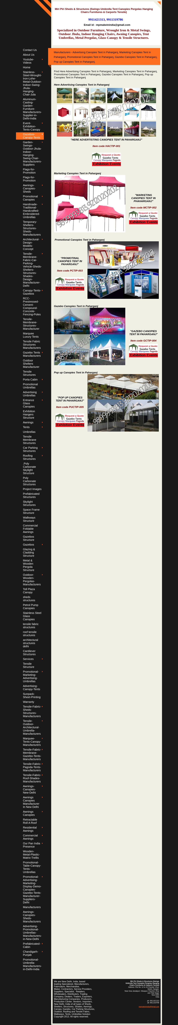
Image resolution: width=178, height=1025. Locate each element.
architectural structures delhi (30, 643)
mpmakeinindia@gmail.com (149, 1007)
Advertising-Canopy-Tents (31, 687)
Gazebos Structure (28, 538)
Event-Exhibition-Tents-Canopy (31, 126)
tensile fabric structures (31, 626)
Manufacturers (32, 907)
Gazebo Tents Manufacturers (32, 354)
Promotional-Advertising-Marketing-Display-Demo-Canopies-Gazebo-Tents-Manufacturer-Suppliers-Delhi (32, 889)
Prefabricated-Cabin (31, 945)
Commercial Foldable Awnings (30, 528)
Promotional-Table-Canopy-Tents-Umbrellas (32, 867)
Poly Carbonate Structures (29, 481)
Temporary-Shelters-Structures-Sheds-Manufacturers (32, 228)
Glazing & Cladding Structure (29, 552)
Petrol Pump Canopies (30, 606)
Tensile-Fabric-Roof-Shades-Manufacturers (32, 778)
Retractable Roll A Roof (30, 821)
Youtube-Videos (28, 61)
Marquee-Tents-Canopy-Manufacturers (32, 741)
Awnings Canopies (29, 813)
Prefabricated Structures (31, 495)
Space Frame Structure (31, 511)
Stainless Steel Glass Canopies (32, 616)
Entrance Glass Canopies (29, 403)
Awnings (28, 422)
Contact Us (30, 49)
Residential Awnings (30, 829)
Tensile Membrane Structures (29, 440)
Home (26, 67)
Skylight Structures (29, 503)
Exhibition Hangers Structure (29, 414)
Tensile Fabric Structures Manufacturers (32, 344)
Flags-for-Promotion (29, 171)
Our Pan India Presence (31, 845)
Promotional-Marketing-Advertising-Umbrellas (31, 676)
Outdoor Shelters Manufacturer (31, 363)
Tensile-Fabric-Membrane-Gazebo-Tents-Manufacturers (32, 754)
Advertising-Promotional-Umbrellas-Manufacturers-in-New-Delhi (32, 933)
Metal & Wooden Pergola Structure (28, 565)
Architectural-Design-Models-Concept (31, 244)
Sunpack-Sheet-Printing (32, 695)
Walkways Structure (29, 519)
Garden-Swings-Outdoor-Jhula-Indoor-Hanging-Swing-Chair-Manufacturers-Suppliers (32, 153)
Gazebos (28, 544)
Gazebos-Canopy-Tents (31, 136)
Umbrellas (29, 431)
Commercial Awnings (30, 837)
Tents (26, 427)
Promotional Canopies (30, 198)
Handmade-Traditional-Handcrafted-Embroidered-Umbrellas (31, 211)
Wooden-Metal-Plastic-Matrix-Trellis (31, 854)
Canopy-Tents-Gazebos (32, 292)
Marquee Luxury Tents (31, 335)
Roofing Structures (29, 457)
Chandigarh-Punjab (30, 953)
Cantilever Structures (29, 653)
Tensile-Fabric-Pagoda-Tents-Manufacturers (32, 767)
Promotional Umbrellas (30, 386)
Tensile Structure (28, 665)
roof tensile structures (30, 633)
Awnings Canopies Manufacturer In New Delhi (31, 802)
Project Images (32, 489)
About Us (28, 54)
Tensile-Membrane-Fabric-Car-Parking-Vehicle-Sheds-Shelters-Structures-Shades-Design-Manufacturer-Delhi (32, 269)
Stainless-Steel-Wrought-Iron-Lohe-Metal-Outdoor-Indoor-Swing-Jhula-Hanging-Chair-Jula (32, 83)
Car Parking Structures (30, 449)
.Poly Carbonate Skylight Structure (29, 468)
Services (28, 659)
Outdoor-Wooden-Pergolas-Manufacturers (32, 579)
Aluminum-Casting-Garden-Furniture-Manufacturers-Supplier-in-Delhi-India (32, 109)
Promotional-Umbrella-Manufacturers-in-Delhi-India (32, 964)
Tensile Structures (29, 373)
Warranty (28, 701)
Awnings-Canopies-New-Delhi (29, 789)
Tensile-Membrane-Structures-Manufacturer (31, 324)
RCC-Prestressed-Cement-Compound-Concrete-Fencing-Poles (32, 306)
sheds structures (29, 599)
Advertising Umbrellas (30, 394)
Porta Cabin (30, 379)
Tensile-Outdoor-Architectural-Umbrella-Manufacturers (32, 727)
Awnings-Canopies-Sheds (29, 188)
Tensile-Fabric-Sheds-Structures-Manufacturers (32, 711)
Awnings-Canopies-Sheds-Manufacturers (32, 916)
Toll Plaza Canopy (29, 591)
